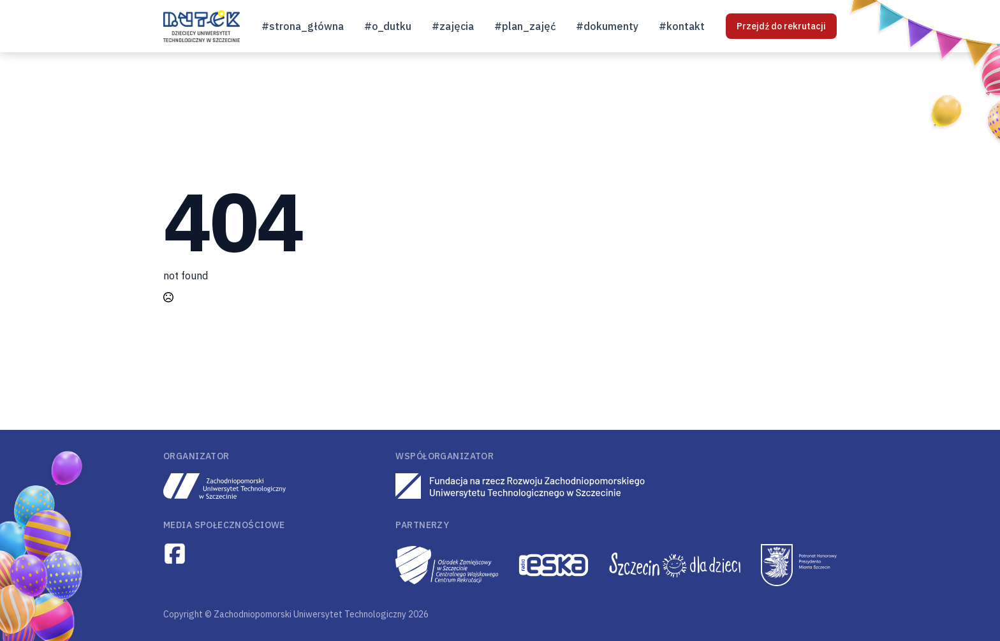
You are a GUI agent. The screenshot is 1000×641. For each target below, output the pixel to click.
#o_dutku (387, 26)
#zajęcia (453, 26)
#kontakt (682, 26)
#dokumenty (607, 26)
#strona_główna (302, 26)
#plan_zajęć (524, 26)
